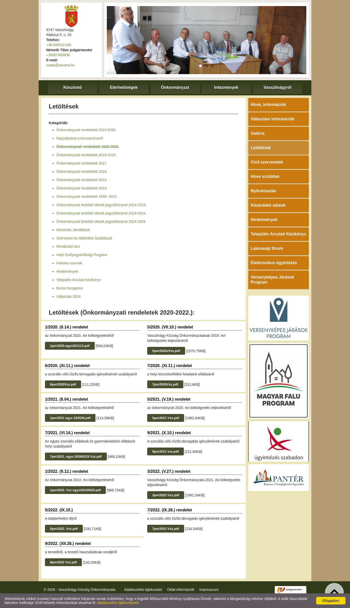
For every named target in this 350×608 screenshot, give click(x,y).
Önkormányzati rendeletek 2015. (81, 180)
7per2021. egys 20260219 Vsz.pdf (76, 456)
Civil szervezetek (267, 162)
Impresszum (208, 590)
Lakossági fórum (267, 248)
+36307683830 (58, 55)
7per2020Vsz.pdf (165, 384)
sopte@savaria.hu (60, 65)
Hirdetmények (67, 271)
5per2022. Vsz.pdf (64, 529)
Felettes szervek (69, 263)
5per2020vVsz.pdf (166, 351)
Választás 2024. (69, 296)
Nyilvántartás (263, 191)
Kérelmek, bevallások (73, 230)
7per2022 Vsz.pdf (165, 529)
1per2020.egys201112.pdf (70, 346)
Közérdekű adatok (268, 205)
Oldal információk (180, 590)
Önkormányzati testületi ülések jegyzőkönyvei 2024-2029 (100, 221)
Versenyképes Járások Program (272, 279)
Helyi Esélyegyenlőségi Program (81, 255)
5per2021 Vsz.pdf (165, 418)
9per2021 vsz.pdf (165, 451)
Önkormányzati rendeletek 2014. (81, 188)
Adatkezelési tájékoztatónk (118, 603)
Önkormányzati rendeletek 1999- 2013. (86, 197)
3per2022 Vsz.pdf (165, 495)
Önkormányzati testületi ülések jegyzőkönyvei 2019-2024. (101, 213)
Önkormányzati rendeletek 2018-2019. (86, 155)
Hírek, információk (268, 104)
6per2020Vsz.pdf (63, 384)
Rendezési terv (68, 246)
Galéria (257, 133)
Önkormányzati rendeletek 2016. (81, 172)
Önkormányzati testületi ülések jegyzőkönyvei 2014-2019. (101, 205)
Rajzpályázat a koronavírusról (79, 138)
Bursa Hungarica (69, 288)
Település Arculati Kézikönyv (78, 280)
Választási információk (272, 119)
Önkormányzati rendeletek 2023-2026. (86, 130)
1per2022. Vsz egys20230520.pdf (75, 490)
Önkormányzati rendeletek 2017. (81, 163)
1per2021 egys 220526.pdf (70, 418)
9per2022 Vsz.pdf (63, 562)
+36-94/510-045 (58, 45)
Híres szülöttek (265, 176)
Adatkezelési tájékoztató (143, 590)
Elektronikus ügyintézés (274, 263)
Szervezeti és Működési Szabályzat (84, 238)
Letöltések (261, 148)
